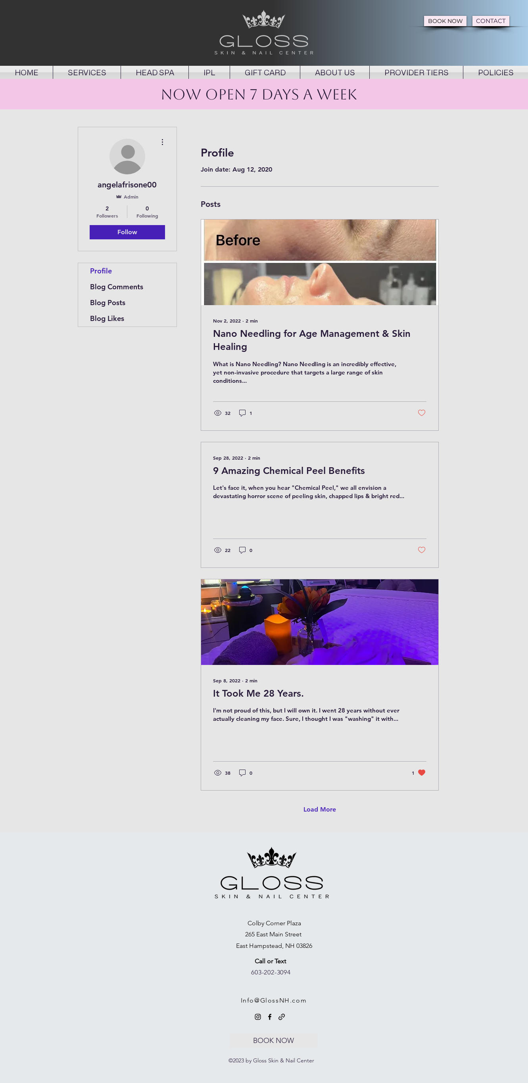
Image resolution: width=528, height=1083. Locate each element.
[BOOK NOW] (445, 21)
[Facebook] (270, 1017)
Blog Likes (107, 318)
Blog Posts (107, 302)
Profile (101, 270)
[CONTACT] (490, 21)
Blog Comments (116, 286)
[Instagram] (258, 1017)
